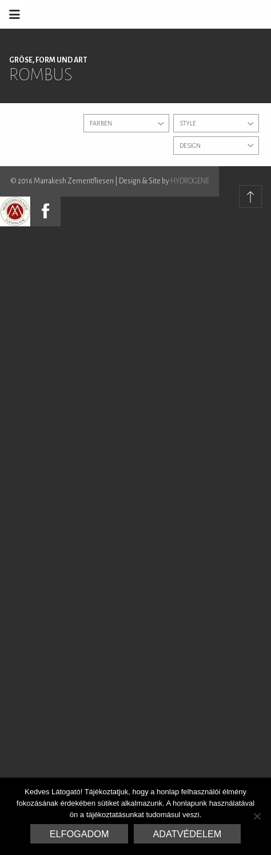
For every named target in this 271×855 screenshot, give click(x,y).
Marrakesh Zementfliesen (184, 14)
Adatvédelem (187, 834)
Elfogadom (79, 834)
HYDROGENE (189, 181)
